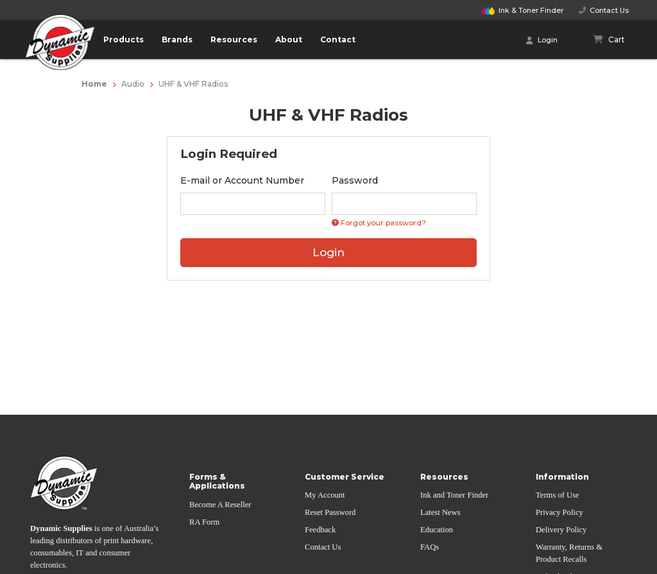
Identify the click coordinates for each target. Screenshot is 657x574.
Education (436, 529)
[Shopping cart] (609, 40)
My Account (325, 495)
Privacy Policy (559, 512)
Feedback (320, 529)
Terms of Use (557, 495)
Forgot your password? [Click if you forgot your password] (379, 222)
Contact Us (604, 10)
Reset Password (330, 512)
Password (355, 180)
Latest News (440, 512)
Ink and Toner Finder (454, 495)
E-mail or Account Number (242, 180)
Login (542, 40)
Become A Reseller (220, 504)
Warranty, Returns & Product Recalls (569, 553)
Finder (522, 10)
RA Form (204, 521)
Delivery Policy (561, 529)
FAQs (429, 547)
